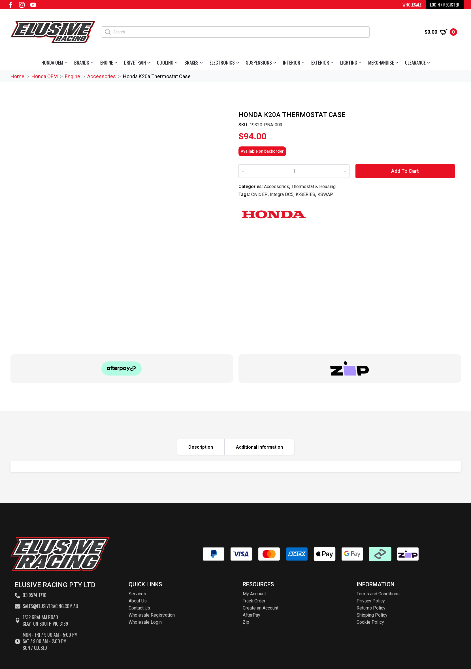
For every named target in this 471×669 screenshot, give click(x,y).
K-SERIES (305, 194)
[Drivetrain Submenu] (150, 62)
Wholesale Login (145, 622)
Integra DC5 (281, 194)
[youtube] (33, 5)
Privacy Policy (371, 601)
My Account (254, 593)
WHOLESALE (411, 4)
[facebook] (10, 5)
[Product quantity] (294, 171)
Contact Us (139, 608)
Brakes (191, 62)
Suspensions (259, 62)
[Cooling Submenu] (177, 62)
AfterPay (251, 615)
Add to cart (405, 171)
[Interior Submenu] (304, 62)
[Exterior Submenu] (333, 62)
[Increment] (345, 171)
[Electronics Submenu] (238, 62)
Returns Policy (371, 608)
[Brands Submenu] (93, 62)
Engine (106, 62)
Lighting (348, 62)
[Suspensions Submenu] (276, 62)
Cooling (165, 62)
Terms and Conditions (378, 593)
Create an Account (260, 608)
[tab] (201, 447)
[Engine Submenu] (117, 62)
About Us (138, 601)
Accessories (101, 76)
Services (137, 593)
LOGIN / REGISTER (444, 4)
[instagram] (22, 5)
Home (17, 76)
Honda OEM (52, 62)
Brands (81, 62)
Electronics (222, 62)
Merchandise (381, 62)
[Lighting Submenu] (361, 62)
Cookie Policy (370, 622)
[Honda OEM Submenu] (67, 62)
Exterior (320, 62)
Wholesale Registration (152, 615)
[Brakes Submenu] (202, 62)
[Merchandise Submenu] (398, 62)
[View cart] (441, 32)
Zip (246, 622)
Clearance (415, 62)
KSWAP (325, 194)
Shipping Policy (372, 615)
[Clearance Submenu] (429, 62)
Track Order (254, 601)
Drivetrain (135, 62)
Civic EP (259, 194)
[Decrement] (243, 171)
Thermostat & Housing (313, 186)
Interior (291, 62)
